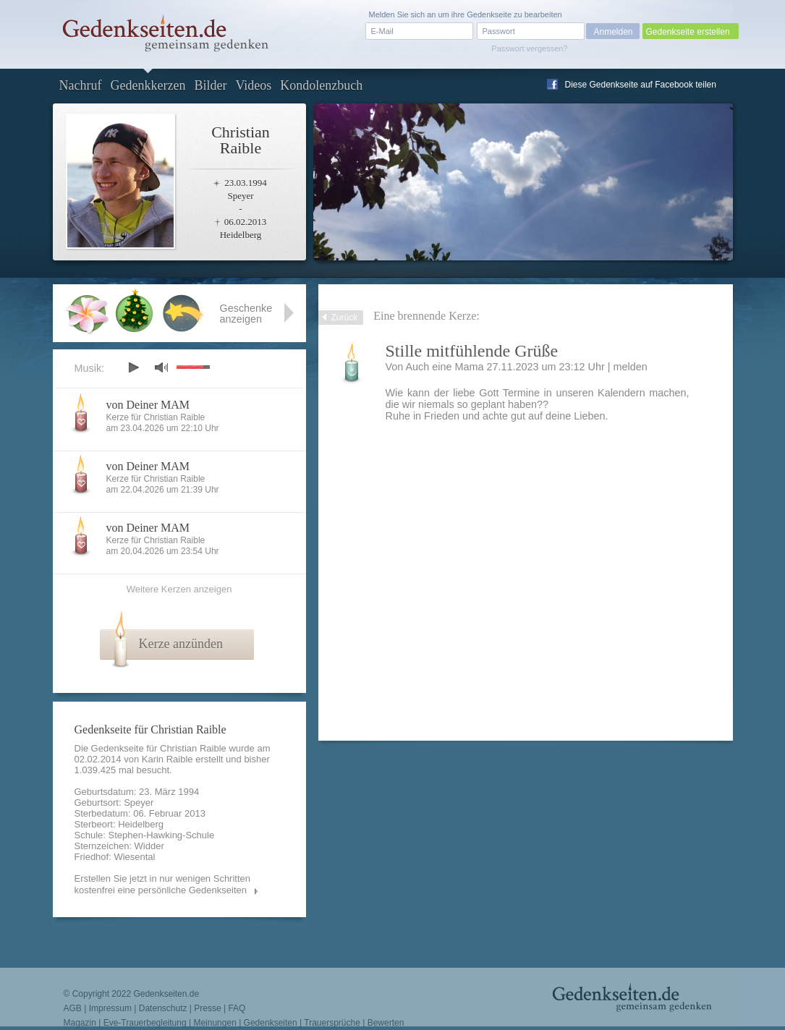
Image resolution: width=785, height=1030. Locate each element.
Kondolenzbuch (321, 85)
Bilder (210, 85)
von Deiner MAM (148, 405)
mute (161, 367)
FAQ (236, 1008)
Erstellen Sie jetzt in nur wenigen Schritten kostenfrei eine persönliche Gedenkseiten (163, 884)
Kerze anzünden (181, 644)
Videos (253, 85)
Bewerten (386, 1023)
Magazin (80, 1023)
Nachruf (80, 85)
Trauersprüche (332, 1023)
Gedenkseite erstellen (688, 32)
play (133, 367)
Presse (207, 1008)
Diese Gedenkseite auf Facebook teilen (640, 85)
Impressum (110, 1008)
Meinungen (214, 1023)
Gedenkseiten (270, 1023)
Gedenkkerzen (147, 85)
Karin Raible (167, 759)
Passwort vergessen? (529, 48)
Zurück (344, 317)
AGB (73, 1008)
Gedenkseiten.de (166, 994)
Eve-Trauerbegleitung (145, 1023)
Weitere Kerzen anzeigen (179, 589)
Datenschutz (163, 1008)
